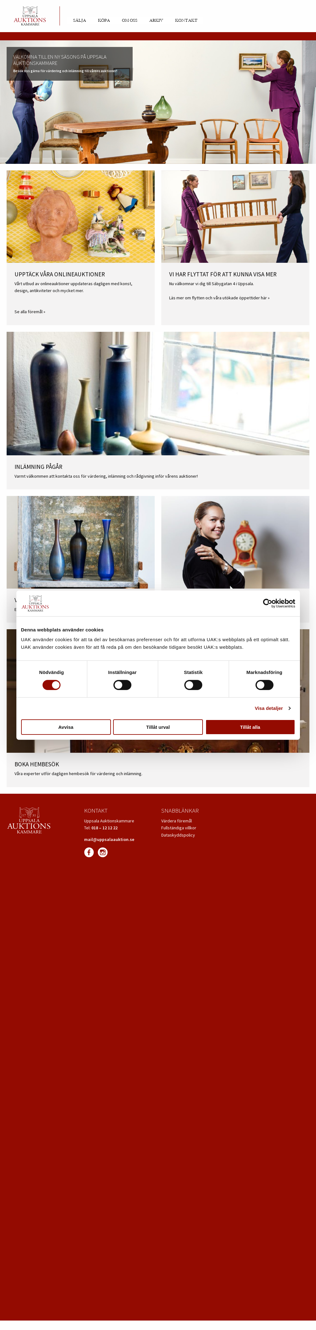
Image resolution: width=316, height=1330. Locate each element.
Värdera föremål (176, 821)
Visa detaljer (269, 708)
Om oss (129, 20)
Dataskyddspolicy (178, 835)
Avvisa (65, 727)
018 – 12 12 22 (104, 828)
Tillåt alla (250, 727)
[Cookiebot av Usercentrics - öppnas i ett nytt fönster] (267, 603)
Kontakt (186, 20)
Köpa (104, 20)
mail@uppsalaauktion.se (109, 839)
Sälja (79, 20)
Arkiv (156, 20)
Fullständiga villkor (178, 828)
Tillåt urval (158, 727)
